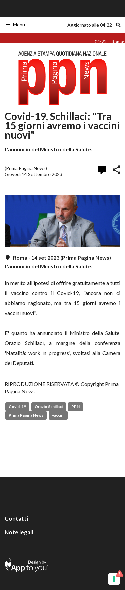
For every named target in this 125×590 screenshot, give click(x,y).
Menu (15, 24)
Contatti (16, 518)
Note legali (19, 532)
